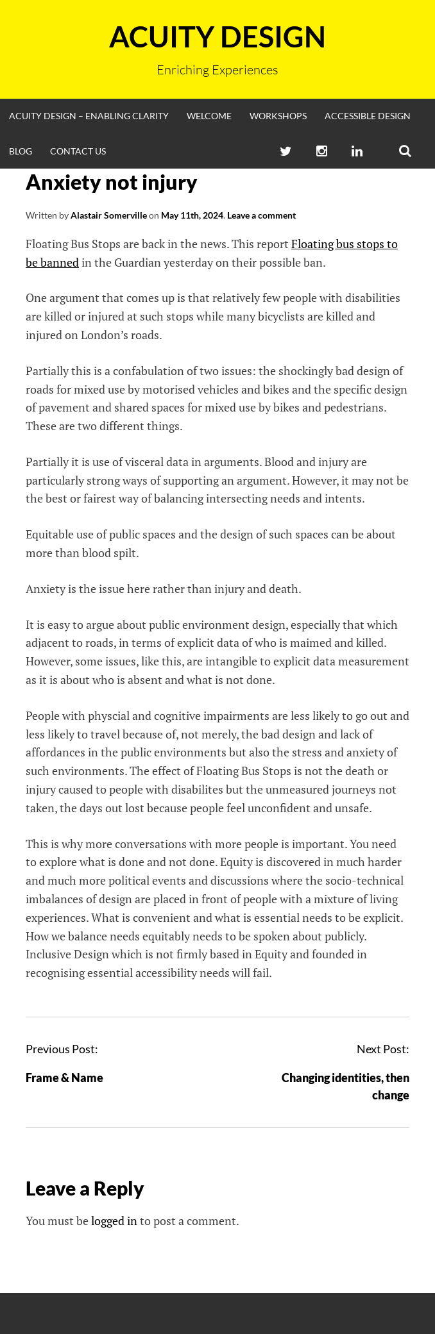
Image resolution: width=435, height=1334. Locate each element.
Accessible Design (368, 115)
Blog (20, 151)
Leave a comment (261, 215)
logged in (114, 1220)
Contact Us (78, 151)
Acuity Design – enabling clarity (89, 115)
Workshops (278, 115)
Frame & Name (64, 1078)
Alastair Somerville (109, 215)
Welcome (209, 115)
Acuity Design (217, 36)
